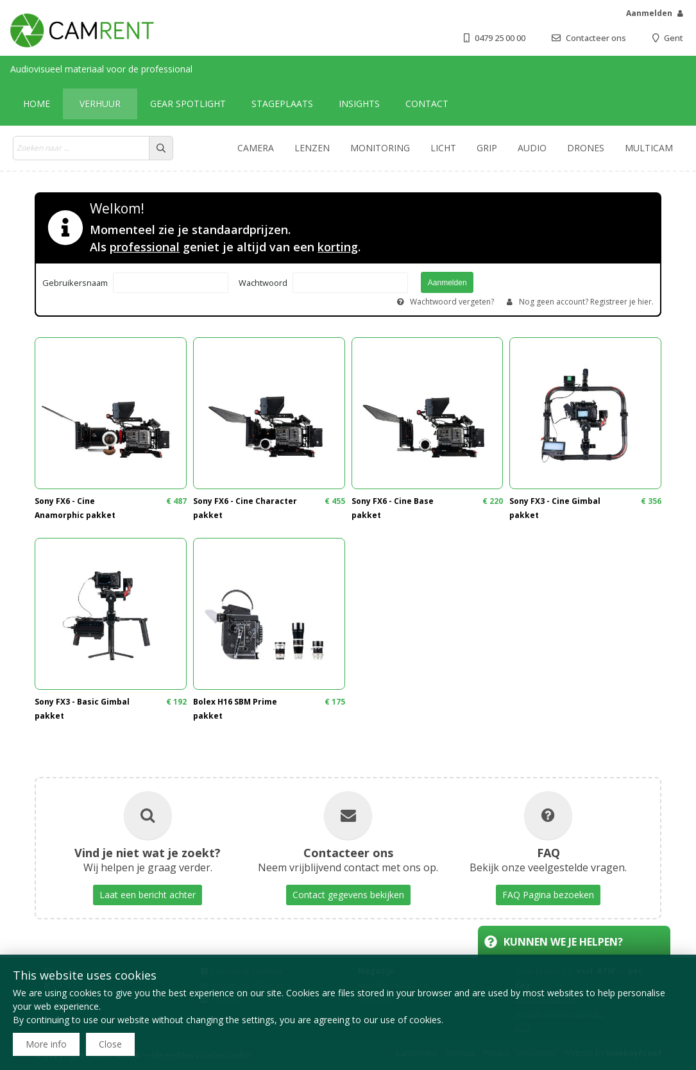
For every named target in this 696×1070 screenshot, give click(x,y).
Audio (532, 148)
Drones (585, 148)
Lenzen (312, 148)
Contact (426, 103)
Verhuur (100, 103)
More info (46, 1044)
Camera (255, 148)
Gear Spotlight (188, 103)
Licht (443, 148)
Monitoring (380, 148)
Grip (487, 148)
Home (36, 103)
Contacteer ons (596, 38)
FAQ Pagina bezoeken (548, 895)
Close (110, 1044)
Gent (673, 38)
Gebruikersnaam (75, 282)
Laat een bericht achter (147, 895)
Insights (359, 103)
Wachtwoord (263, 282)
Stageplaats (282, 103)
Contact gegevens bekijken (348, 895)
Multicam (649, 148)
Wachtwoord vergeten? (452, 301)
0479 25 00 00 (500, 38)
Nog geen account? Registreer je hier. (586, 301)
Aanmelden (649, 13)
